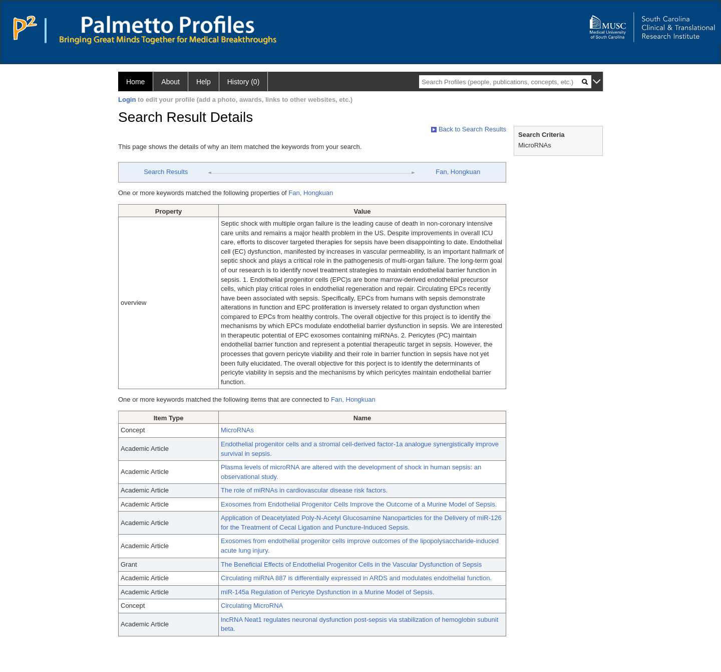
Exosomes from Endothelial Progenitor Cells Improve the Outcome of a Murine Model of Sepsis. (359, 504)
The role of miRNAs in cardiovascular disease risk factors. (304, 490)
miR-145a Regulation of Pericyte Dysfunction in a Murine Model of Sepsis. (327, 592)
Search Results (166, 172)
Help (203, 82)
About (170, 82)
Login (127, 99)
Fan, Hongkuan (458, 172)
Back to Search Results (468, 129)
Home (135, 82)
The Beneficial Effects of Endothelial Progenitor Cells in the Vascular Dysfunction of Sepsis (351, 564)
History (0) (243, 82)
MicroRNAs (237, 430)
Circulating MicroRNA (252, 605)
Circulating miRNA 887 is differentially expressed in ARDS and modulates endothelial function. (356, 578)
